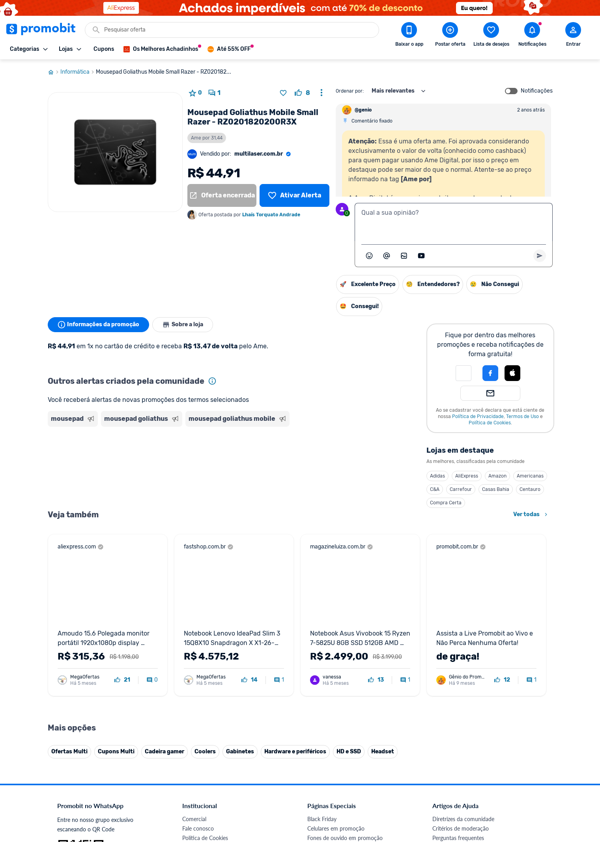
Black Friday (321, 656)
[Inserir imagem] (404, 256)
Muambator (196, 779)
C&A (434, 489)
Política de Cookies (490, 423)
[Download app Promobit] (409, 36)
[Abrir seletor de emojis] (369, 256)
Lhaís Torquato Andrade (271, 214)
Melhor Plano (198, 751)
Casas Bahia (495, 489)
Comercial (194, 656)
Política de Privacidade (478, 416)
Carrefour (461, 489)
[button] (463, 373)
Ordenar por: (350, 91)
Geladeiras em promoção (337, 694)
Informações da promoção (98, 325)
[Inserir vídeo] (421, 256)
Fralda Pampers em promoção (343, 704)
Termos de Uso (522, 416)
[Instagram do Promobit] (488, 788)
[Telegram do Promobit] (532, 788)
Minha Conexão (201, 770)
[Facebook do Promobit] (443, 788)
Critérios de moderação (460, 666)
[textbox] (453, 222)
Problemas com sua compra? (467, 685)
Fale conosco (198, 666)
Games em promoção (333, 685)
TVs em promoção (329, 713)
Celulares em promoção (335, 666)
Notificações (537, 91)
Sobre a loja (182, 325)
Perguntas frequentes (458, 675)
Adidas (437, 476)
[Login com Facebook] (490, 373)
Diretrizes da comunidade (463, 656)
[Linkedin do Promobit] (510, 788)
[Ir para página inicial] (54, 72)
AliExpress (466, 476)
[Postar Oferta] (450, 36)
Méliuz (190, 760)
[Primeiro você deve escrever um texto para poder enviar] (539, 255)
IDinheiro (193, 741)
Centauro (530, 489)
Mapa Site (194, 704)
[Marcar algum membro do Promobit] (386, 256)
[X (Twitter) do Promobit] (465, 788)
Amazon (497, 476)
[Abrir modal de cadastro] (573, 36)
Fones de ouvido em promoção (345, 675)
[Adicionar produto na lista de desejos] (283, 93)
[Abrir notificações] (532, 36)
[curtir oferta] (302, 93)
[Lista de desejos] (294, 195)
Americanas (530, 476)
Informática (78, 72)
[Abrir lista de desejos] (491, 36)
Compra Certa (446, 503)
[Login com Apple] (512, 373)
